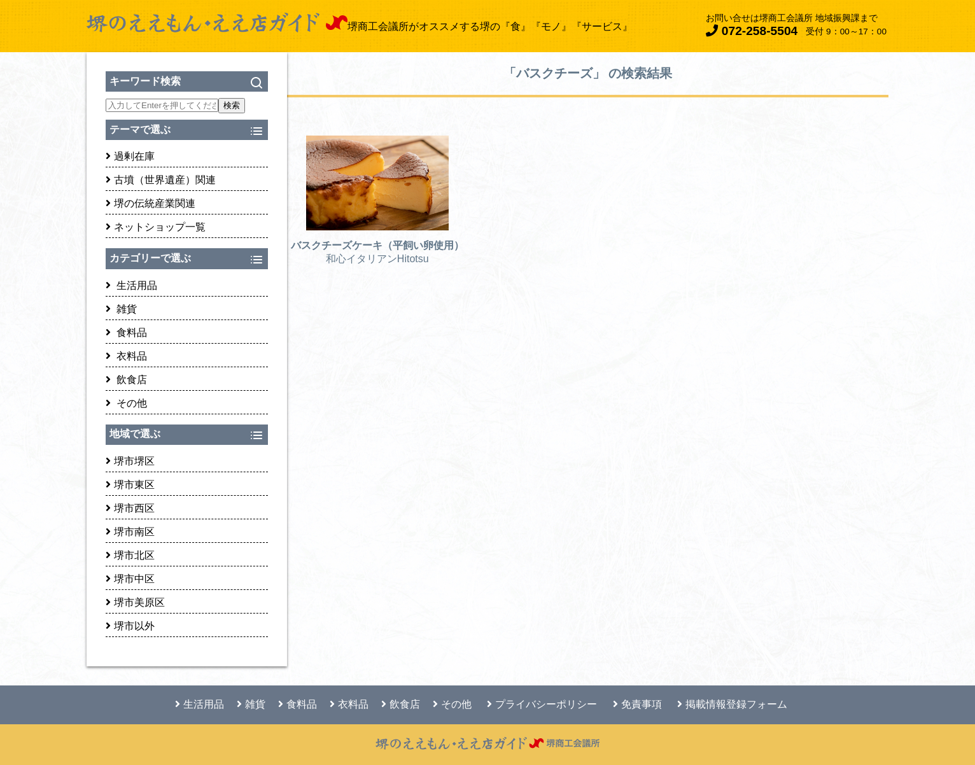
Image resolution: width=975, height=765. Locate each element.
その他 (126, 403)
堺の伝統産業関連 (150, 203)
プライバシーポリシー (542, 704)
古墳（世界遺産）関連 (161, 179)
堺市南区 (130, 531)
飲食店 (126, 379)
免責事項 (637, 704)
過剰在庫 (130, 156)
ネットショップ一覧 (156, 226)
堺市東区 (130, 484)
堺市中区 (130, 578)
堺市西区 (130, 508)
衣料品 (126, 356)
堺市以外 (130, 626)
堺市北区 (130, 555)
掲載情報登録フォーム (732, 704)
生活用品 (131, 285)
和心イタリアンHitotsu (377, 258)
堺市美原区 (135, 602)
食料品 (126, 332)
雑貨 (121, 309)
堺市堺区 (130, 461)
